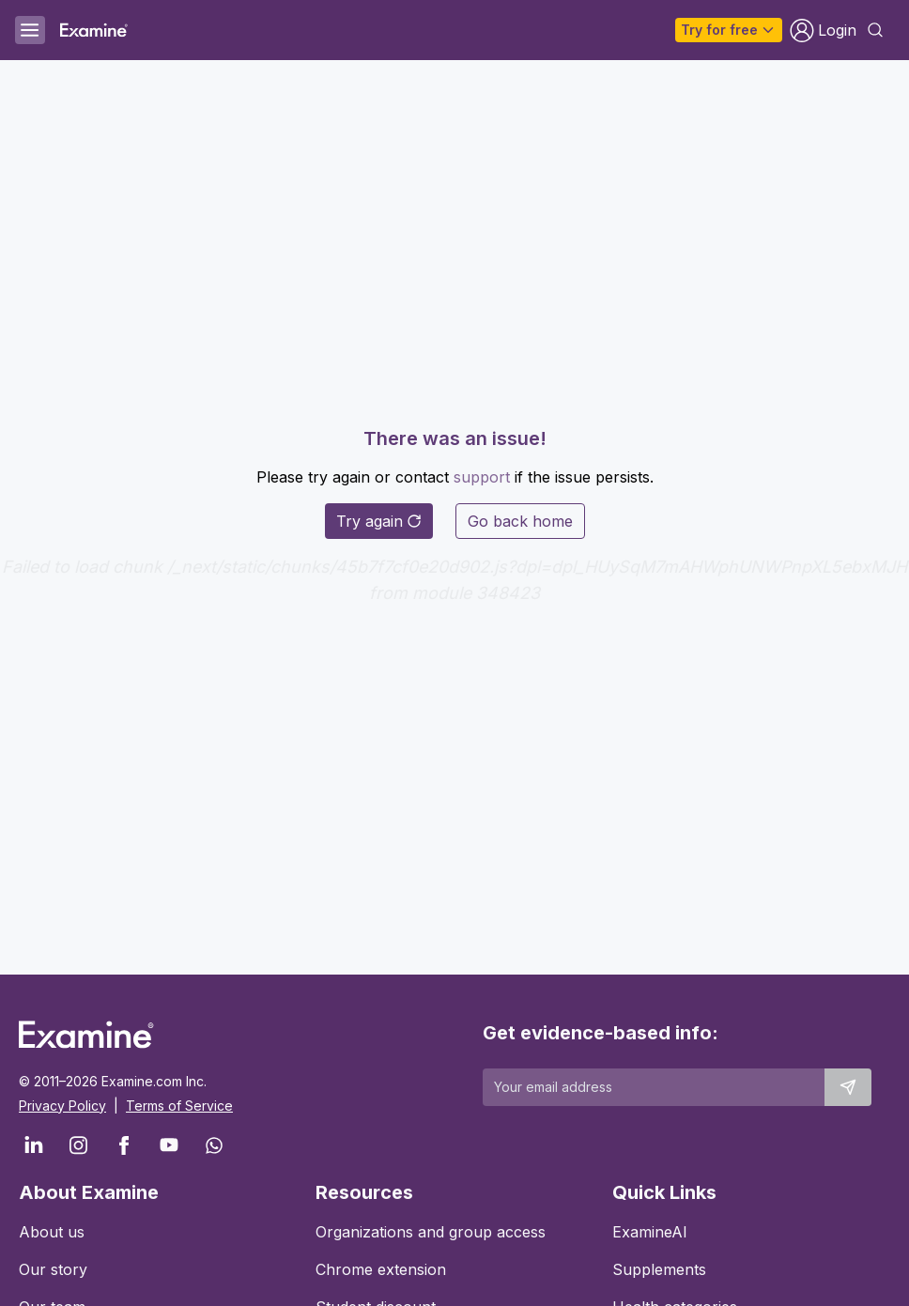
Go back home (520, 521)
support (482, 477)
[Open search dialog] (875, 30)
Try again (379, 521)
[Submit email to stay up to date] (847, 1087)
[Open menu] (30, 30)
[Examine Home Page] (94, 30)
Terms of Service (179, 1106)
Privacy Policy (62, 1106)
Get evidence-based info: (600, 1033)
